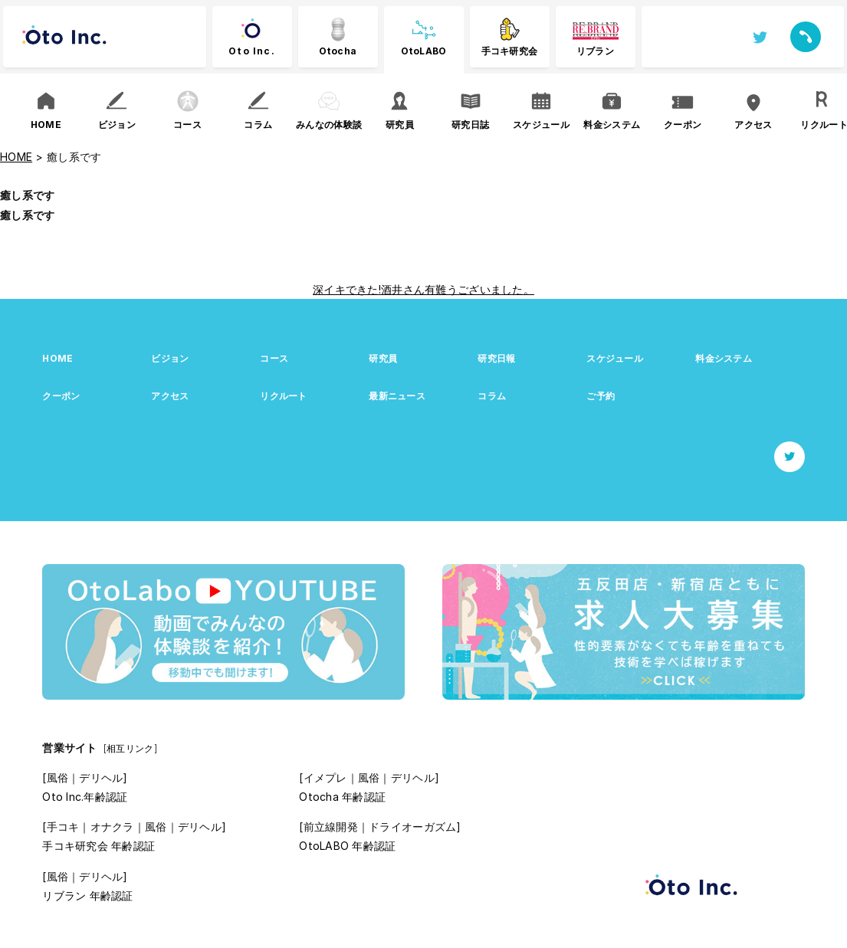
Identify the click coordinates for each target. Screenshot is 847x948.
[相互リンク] (130, 748)
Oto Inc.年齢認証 (84, 796)
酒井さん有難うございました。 (457, 289)
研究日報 (496, 358)
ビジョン (170, 358)
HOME (57, 358)
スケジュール (614, 358)
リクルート (283, 396)
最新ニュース (397, 396)
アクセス (170, 396)
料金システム (723, 358)
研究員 (383, 358)
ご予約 (600, 396)
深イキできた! (347, 289)
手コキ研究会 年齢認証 (98, 845)
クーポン (61, 396)
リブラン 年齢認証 (87, 895)
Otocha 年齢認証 (342, 796)
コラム (492, 396)
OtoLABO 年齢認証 (347, 845)
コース (274, 358)
